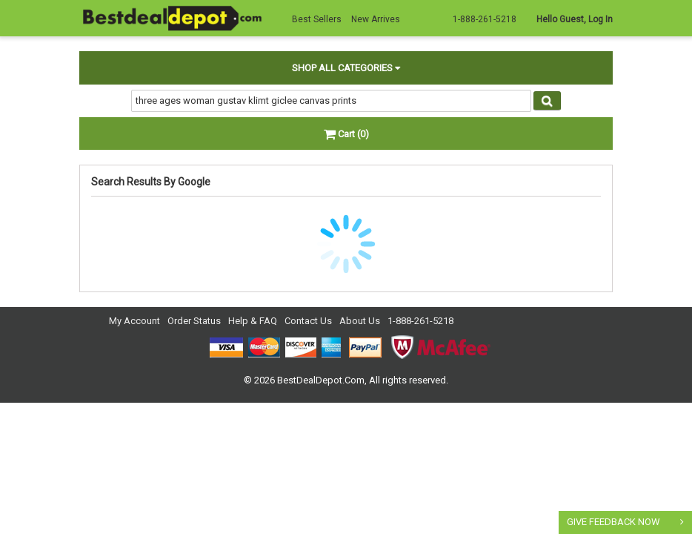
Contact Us (308, 320)
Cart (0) (346, 133)
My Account (134, 320)
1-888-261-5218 (420, 320)
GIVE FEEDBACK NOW (613, 521)
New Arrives (375, 19)
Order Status (194, 320)
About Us (359, 320)
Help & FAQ (252, 320)
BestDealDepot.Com (321, 380)
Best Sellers (317, 19)
